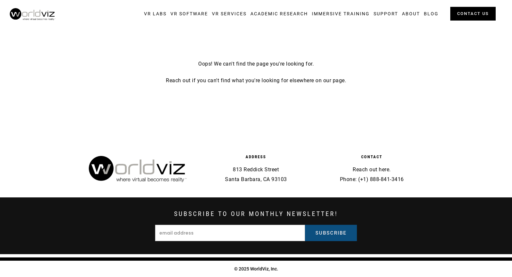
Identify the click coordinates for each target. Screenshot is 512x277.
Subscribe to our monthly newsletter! (256, 213)
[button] (155, 14)
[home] (33, 14)
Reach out (178, 80)
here (384, 169)
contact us (473, 13)
